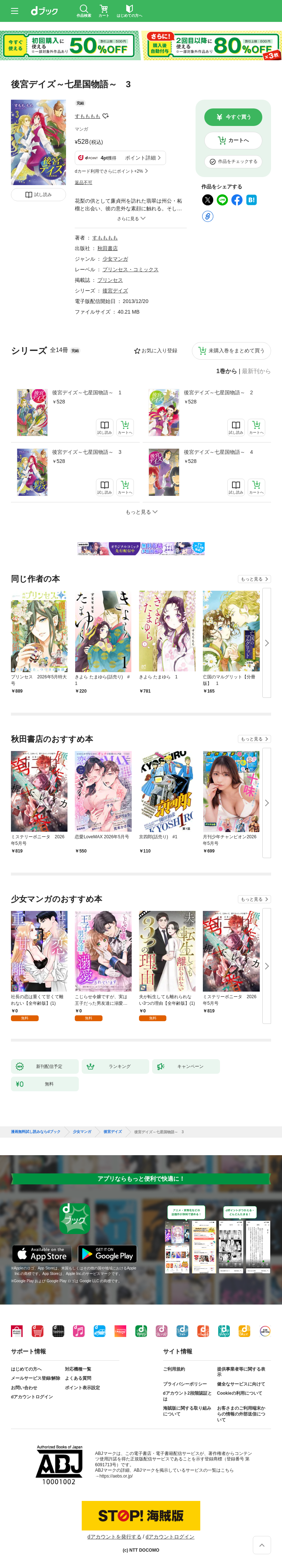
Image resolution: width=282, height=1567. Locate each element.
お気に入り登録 (159, 350)
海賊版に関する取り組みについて (187, 1411)
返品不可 (83, 182)
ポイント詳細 (140, 158)
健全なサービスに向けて (241, 1384)
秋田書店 (107, 248)
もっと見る (252, 579)
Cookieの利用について (239, 1393)
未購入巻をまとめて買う (237, 350)
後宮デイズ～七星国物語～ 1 (86, 392)
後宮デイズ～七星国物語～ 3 (86, 452)
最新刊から (256, 371)
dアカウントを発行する (115, 1537)
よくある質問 (78, 1378)
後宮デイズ (115, 291)
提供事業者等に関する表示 (241, 1372)
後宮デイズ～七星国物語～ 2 (218, 392)
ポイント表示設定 (82, 1387)
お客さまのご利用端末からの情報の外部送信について (241, 1414)
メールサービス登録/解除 (35, 1378)
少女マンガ (115, 259)
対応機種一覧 (78, 1369)
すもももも (87, 116)
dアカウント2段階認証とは (187, 1396)
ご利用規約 (174, 1369)
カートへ (238, 140)
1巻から (226, 371)
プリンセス (110, 280)
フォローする (105, 116)
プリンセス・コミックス (131, 269)
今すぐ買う (238, 117)
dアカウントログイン (32, 1396)
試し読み (43, 194)
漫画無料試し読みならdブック (36, 1132)
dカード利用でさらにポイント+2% (109, 171)
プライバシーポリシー (185, 1384)
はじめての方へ (26, 1369)
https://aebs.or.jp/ (116, 1476)
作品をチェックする (238, 161)
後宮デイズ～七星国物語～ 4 (218, 452)
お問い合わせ (24, 1387)
